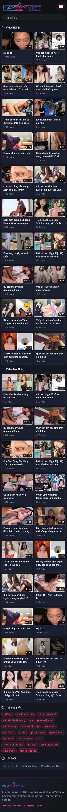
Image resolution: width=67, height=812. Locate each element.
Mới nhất (17, 806)
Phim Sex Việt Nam (51, 766)
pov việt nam (56, 732)
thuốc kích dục (25, 738)
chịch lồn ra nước (25, 714)
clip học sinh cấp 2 (47, 714)
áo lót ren (7, 714)
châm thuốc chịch (49, 745)
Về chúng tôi (28, 806)
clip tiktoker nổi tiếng (13, 745)
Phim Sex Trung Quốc (26, 766)
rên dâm (32, 745)
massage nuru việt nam (41, 720)
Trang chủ (6, 806)
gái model (8, 738)
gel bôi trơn (8, 732)
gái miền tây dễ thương (14, 720)
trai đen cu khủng (28, 751)
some (39, 738)
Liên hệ (39, 806)
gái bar (22, 732)
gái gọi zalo (49, 726)
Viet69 (7, 766)
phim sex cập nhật (30, 726)
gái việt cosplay (38, 732)
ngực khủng (9, 751)
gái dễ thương (9, 726)
